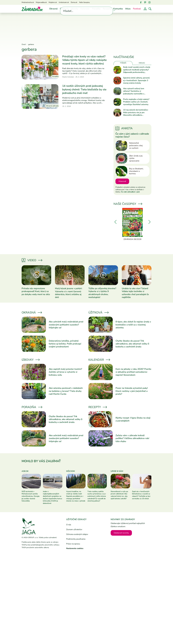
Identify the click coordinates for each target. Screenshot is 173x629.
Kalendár (85, 8)
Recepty (107, 8)
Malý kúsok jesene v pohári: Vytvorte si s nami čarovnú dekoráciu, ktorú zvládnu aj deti (68, 293)
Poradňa (96, 8)
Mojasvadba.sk (41, 2)
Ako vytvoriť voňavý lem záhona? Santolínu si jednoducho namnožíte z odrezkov (133, 91)
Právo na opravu (73, 543)
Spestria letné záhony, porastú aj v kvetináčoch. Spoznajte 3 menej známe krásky (136, 80)
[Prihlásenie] (145, 8)
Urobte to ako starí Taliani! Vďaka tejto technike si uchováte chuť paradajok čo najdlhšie (135, 293)
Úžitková (64, 8)
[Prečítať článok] (40, 67)
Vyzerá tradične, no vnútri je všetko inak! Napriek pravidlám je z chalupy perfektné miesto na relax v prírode (75, 496)
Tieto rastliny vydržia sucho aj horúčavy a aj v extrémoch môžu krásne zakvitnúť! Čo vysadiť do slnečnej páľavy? (96, 496)
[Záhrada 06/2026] (132, 224)
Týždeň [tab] (123, 63)
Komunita (118, 8)
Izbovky (74, 8)
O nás (68, 524)
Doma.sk (74, 2)
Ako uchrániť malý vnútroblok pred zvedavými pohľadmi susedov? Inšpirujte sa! (66, 324)
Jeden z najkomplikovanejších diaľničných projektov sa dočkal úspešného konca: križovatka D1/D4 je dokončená (52, 497)
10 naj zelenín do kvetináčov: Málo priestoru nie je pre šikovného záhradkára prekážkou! (135, 112)
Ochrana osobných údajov (77, 534)
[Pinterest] (145, 2)
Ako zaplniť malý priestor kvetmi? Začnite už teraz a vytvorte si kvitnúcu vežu (65, 372)
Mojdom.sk (53, 2)
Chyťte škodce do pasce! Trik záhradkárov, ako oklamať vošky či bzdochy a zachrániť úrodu (132, 343)
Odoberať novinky (121, 533)
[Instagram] (149, 2)
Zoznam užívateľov (74, 529)
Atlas (128, 8)
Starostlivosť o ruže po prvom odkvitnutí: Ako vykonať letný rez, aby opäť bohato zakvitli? (119, 495)
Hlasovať (122, 181)
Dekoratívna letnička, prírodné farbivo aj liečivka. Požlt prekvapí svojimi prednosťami (65, 343)
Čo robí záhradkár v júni (130, 192)
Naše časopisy (84, 2)
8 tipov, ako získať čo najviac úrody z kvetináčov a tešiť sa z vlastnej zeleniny (133, 324)
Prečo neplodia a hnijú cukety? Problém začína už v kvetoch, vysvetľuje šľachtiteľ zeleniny (136, 102)
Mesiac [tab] (142, 63)
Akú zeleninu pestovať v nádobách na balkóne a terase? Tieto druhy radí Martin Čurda (66, 391)
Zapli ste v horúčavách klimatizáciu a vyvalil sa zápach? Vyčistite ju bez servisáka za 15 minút (141, 495)
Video (32, 260)
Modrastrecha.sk (28, 2)
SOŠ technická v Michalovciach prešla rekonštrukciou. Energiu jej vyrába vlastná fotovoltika (31, 496)
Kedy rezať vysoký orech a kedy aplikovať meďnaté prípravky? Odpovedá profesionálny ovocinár (136, 70)
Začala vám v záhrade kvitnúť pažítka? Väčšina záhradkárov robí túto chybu (132, 438)
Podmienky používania (75, 539)
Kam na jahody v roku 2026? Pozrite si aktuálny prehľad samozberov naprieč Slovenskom (133, 372)
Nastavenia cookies (74, 548)
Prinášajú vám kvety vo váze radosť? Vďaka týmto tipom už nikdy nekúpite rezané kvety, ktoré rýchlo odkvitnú (84, 60)
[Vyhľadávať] (149, 8)
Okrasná (53, 8)
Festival (137, 8)
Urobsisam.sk (64, 2)
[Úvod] (32, 8)
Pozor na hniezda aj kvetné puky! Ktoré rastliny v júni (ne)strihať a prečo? (132, 391)
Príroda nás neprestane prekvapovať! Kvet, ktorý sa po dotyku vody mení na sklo (36, 291)
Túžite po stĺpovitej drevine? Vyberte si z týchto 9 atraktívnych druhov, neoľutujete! (102, 293)
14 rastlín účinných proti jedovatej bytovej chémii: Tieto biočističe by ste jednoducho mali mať (84, 89)
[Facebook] (141, 2)
